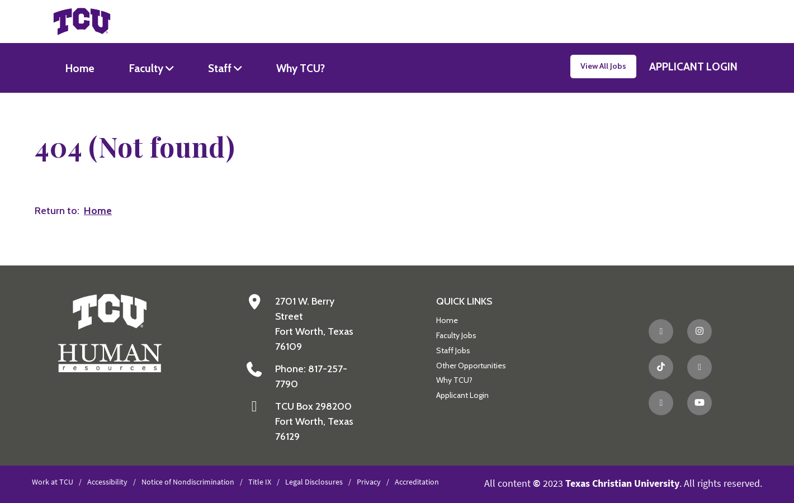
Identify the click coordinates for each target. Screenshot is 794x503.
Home (79, 68)
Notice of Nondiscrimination (187, 482)
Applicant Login (462, 395)
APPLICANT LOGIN (693, 66)
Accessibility (107, 482)
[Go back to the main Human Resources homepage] (110, 332)
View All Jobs (603, 66)
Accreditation (417, 482)
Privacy (369, 482)
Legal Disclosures (314, 482)
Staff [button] (221, 68)
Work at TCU (52, 482)
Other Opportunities (471, 365)
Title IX (259, 482)
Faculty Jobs (456, 335)
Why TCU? (300, 68)
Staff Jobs (453, 350)
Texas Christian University (622, 483)
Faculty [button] (147, 68)
